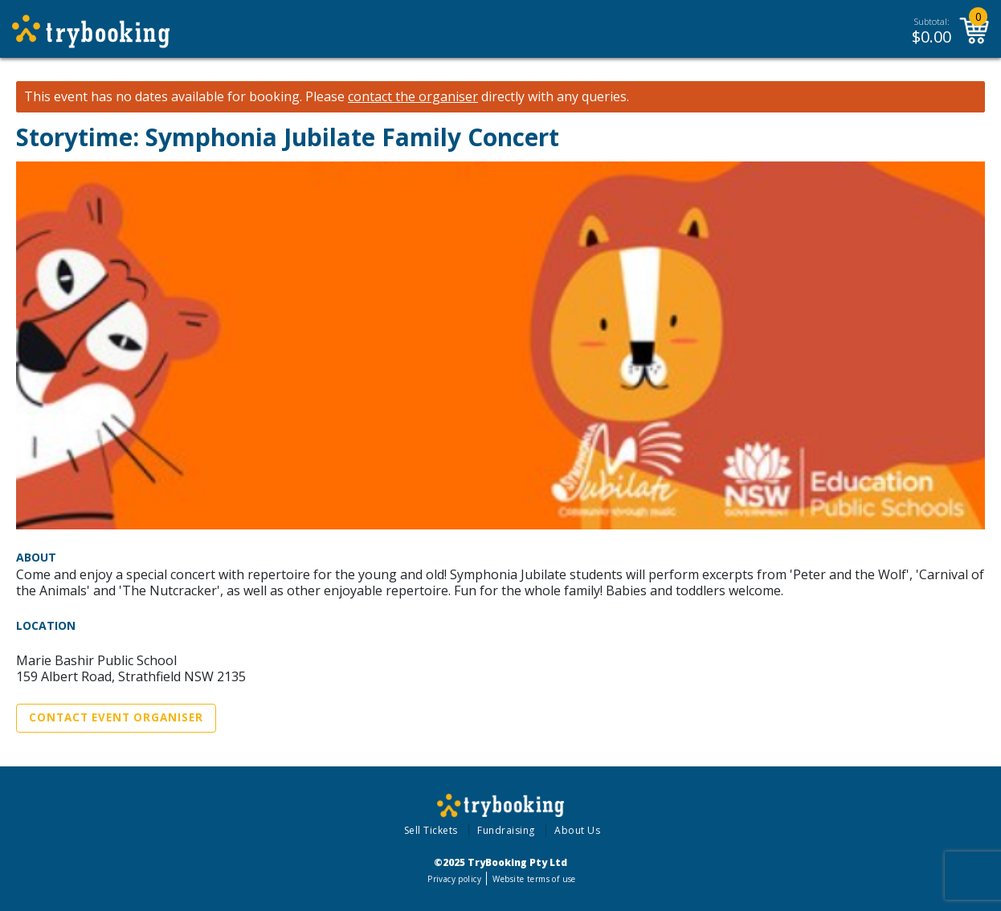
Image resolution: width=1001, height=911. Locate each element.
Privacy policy (454, 878)
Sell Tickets (431, 830)
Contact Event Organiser (116, 717)
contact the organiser (413, 96)
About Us (577, 830)
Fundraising (506, 830)
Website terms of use (533, 878)
